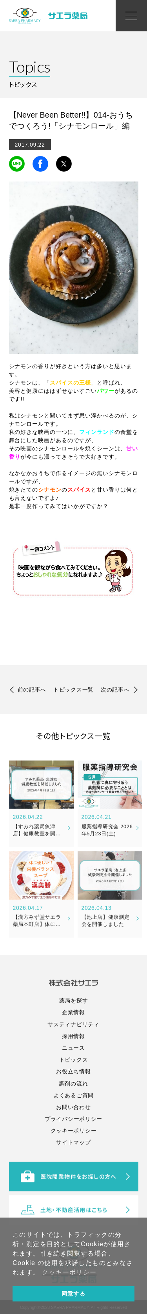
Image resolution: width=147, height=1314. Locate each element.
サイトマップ (73, 1180)
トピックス (73, 1097)
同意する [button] (74, 1293)
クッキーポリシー (74, 1168)
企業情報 (73, 1050)
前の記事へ (32, 691)
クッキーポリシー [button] (69, 1272)
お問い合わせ (73, 1145)
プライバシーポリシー (73, 1156)
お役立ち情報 (73, 1109)
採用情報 (73, 1073)
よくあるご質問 (73, 1132)
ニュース (73, 1085)
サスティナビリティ (73, 1061)
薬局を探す (73, 1038)
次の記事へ (115, 691)
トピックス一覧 (73, 691)
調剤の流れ (73, 1121)
